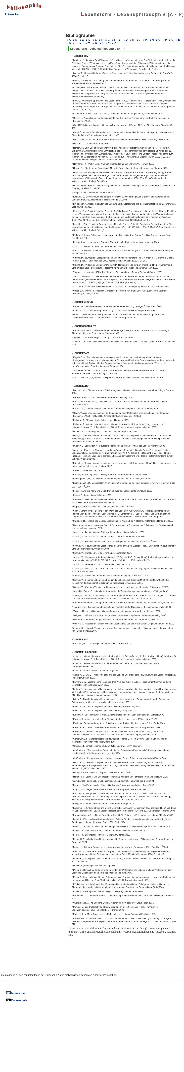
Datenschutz (16, 1000)
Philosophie (12, 14)
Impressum (16, 993)
